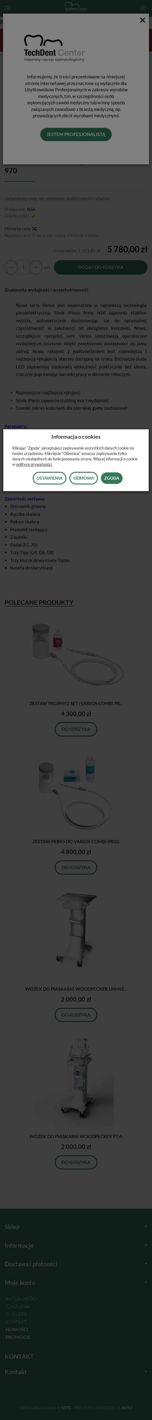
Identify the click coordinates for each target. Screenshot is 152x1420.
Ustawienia (49, 478)
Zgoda (111, 478)
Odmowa (83, 478)
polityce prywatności (34, 464)
